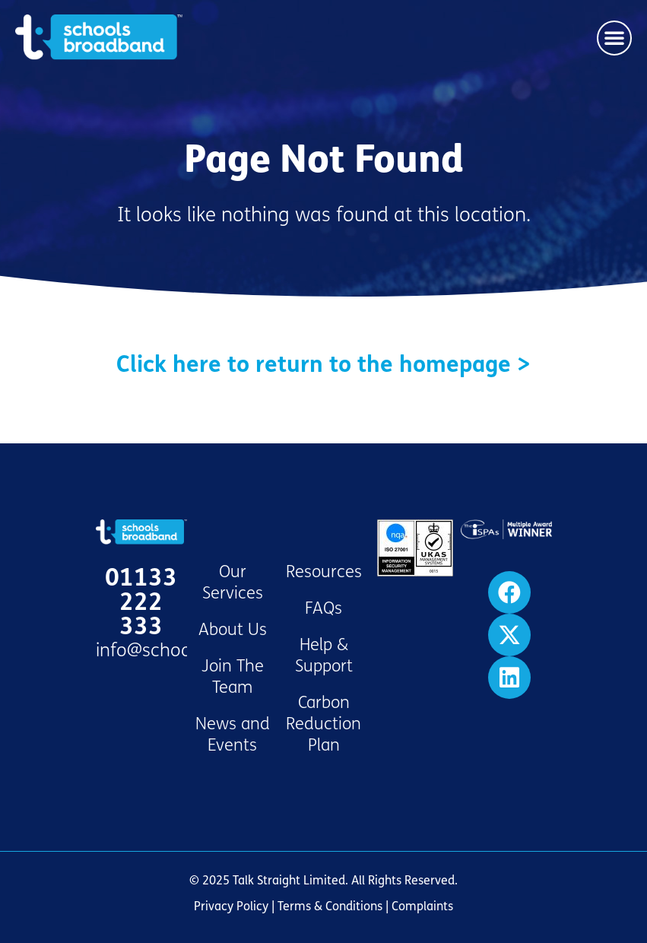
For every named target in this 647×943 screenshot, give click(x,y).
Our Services (232, 582)
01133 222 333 (141, 602)
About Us (232, 630)
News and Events (232, 734)
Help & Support (324, 655)
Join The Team (232, 676)
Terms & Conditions (330, 906)
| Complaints (417, 906)
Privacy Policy (231, 906)
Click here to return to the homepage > (323, 364)
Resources (324, 572)
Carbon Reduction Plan (323, 724)
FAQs (323, 608)
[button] (614, 38)
